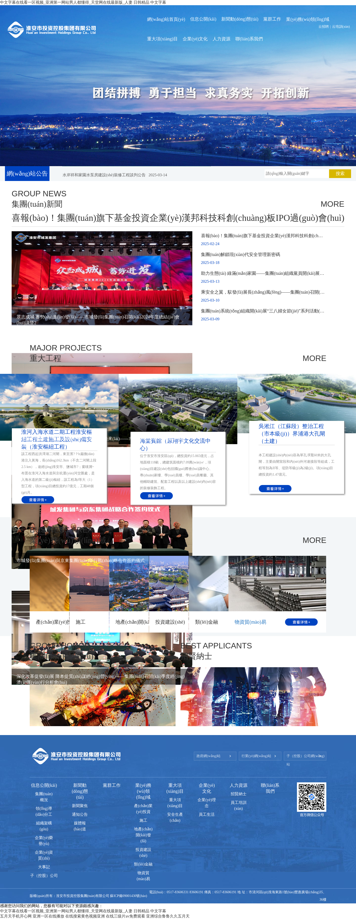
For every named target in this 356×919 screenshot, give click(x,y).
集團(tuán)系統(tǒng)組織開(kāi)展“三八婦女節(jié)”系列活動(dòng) (265, 310)
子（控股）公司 (44, 875)
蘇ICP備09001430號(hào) (128, 896)
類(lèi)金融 (206, 622)
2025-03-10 (210, 300)
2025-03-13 (210, 281)
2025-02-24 (210, 244)
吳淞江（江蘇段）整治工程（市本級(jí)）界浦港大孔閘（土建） (292, 433)
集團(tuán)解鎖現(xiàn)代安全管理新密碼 (240, 254)
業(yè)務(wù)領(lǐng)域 (143, 791)
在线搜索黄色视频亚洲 (85, 916)
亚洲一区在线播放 (48, 916)
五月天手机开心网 (16, 916)
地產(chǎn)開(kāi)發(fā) (140, 622)
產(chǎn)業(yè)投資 (56, 622)
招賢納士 (238, 794)
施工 (81, 622)
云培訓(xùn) (341, 26)
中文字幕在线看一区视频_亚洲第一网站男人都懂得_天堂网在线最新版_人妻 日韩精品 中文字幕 (83, 911)
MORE (332, 204)
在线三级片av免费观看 (125, 916)
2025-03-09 (210, 319)
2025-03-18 (210, 262)
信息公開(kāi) (44, 785)
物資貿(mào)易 (250, 622)
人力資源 (238, 785)
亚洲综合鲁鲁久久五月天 (168, 916)
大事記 (44, 867)
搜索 (340, 173)
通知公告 (80, 814)
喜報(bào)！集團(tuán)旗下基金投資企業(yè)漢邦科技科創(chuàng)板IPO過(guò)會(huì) (178, 218)
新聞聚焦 (80, 806)
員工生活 (207, 814)
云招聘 (323, 26)
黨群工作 (112, 785)
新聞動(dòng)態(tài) (80, 791)
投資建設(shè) (170, 622)
